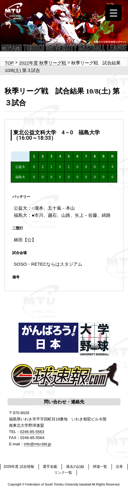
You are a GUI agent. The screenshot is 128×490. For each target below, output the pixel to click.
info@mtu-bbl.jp (37, 444)
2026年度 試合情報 (19, 467)
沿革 (119, 467)
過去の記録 (75, 467)
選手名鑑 (50, 467)
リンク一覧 (63, 473)
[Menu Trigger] (113, 12)
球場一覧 (100, 467)
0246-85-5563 (32, 431)
